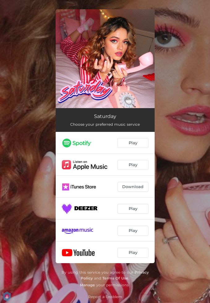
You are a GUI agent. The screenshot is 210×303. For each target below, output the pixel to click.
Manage (87, 285)
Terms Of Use (115, 278)
